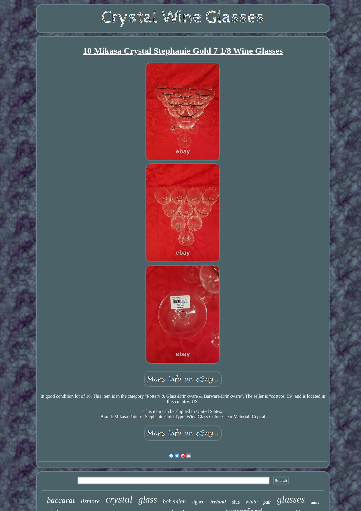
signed (198, 502)
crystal (119, 499)
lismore (90, 501)
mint (315, 502)
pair (267, 502)
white (251, 501)
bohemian (174, 501)
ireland (218, 502)
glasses (291, 499)
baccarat (61, 500)
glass (147, 499)
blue (236, 502)
